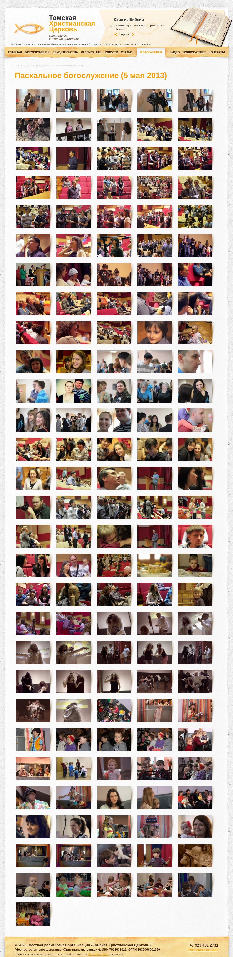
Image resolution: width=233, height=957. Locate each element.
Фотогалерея (33, 66)
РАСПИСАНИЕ (91, 52)
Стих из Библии (129, 20)
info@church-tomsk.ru (203, 950)
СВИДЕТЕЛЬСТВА (65, 52)
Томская (72, 27)
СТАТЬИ (126, 52)
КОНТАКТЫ (217, 52)
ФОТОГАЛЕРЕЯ (151, 52)
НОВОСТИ (111, 52)
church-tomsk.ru (98, 954)
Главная (15, 52)
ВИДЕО (175, 52)
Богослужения (37, 52)
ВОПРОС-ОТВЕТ (194, 52)
